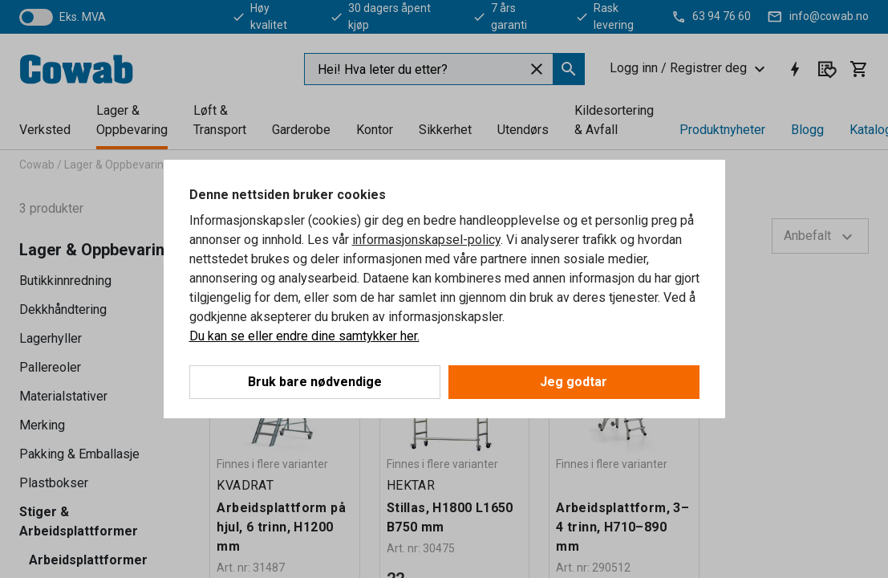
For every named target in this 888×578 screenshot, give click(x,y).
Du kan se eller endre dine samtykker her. (304, 336)
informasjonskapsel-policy (426, 239)
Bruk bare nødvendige (315, 381)
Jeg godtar (573, 381)
